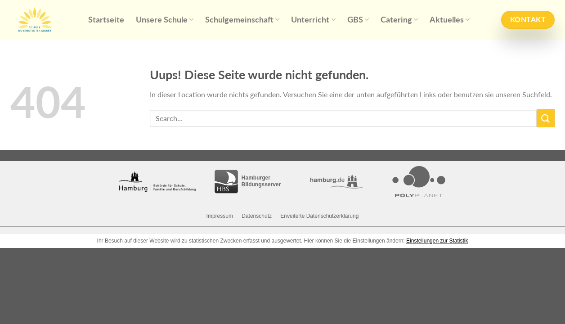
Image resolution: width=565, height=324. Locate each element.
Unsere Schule (164, 19)
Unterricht (313, 19)
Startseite (106, 19)
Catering (399, 19)
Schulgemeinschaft (242, 19)
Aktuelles (450, 19)
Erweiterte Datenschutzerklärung (319, 216)
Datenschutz (257, 216)
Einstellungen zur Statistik (437, 241)
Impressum (219, 216)
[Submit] (546, 118)
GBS (358, 19)
